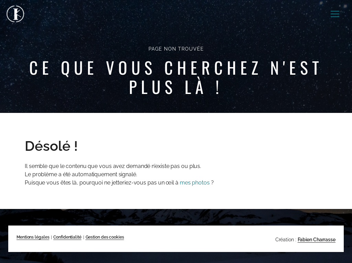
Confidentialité (67, 237)
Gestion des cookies (105, 237)
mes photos (195, 182)
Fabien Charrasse (317, 239)
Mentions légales (32, 237)
